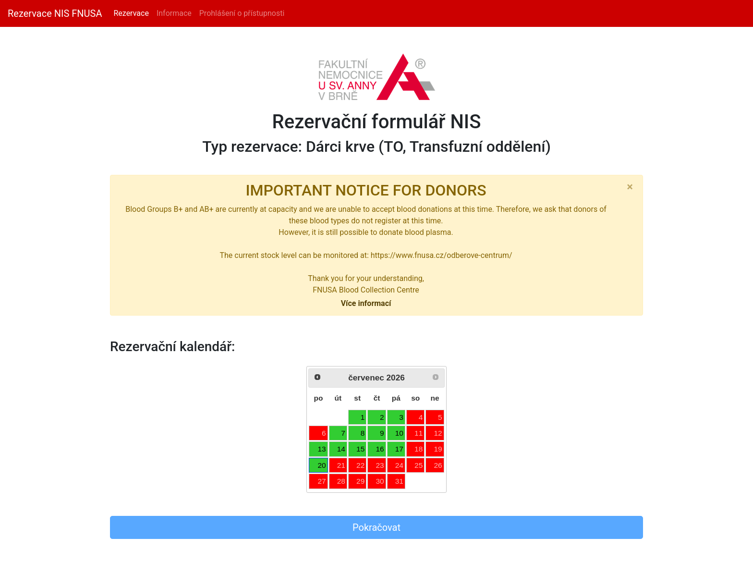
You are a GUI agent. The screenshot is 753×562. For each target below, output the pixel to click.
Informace (174, 13)
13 (321, 449)
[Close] (630, 186)
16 (380, 449)
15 (360, 449)
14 (341, 449)
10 (399, 433)
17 (399, 449)
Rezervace (130, 13)
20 (321, 465)
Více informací (366, 303)
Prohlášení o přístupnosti (242, 13)
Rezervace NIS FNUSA (55, 13)
